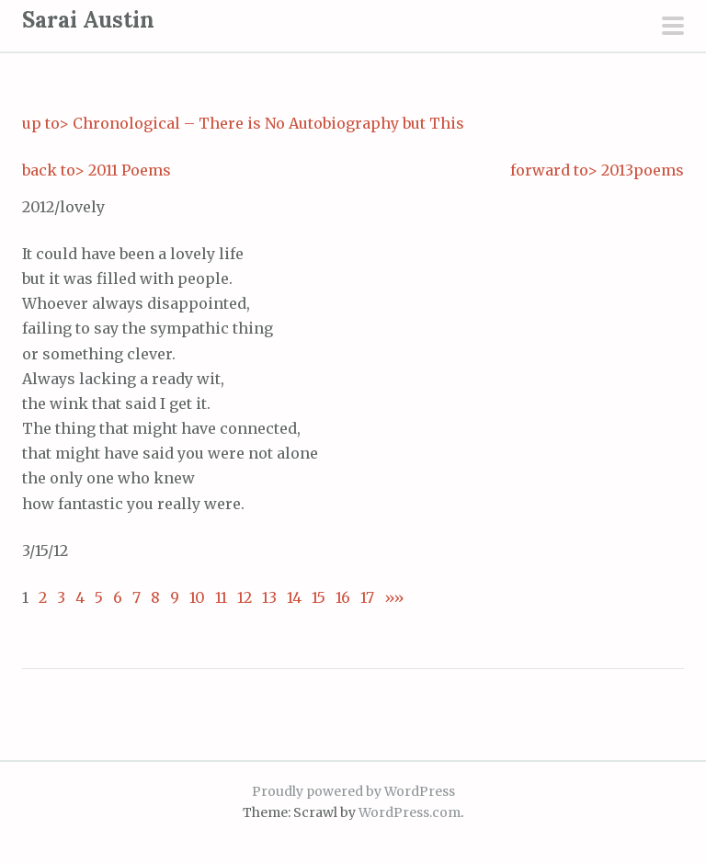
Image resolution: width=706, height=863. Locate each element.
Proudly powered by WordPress (353, 791)
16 (343, 597)
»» (389, 597)
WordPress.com (410, 812)
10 (197, 597)
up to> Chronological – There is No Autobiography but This (243, 123)
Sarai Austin (88, 20)
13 (269, 597)
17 (367, 597)
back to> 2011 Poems (96, 170)
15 (318, 597)
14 (294, 597)
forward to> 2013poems (597, 170)
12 (244, 597)
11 (221, 597)
